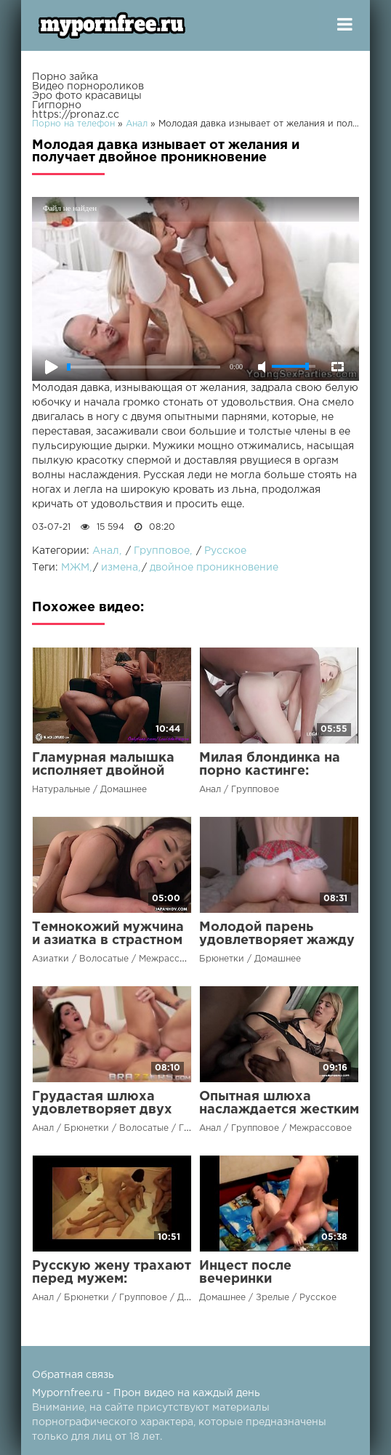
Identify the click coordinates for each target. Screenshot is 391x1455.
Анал (105, 551)
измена (119, 567)
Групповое (162, 551)
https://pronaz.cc (75, 114)
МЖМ (75, 567)
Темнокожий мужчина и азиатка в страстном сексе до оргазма (108, 940)
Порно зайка (65, 77)
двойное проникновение (214, 567)
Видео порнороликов (88, 86)
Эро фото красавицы (87, 96)
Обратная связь (73, 1375)
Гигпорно (56, 105)
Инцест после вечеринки (245, 1272)
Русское (225, 551)
